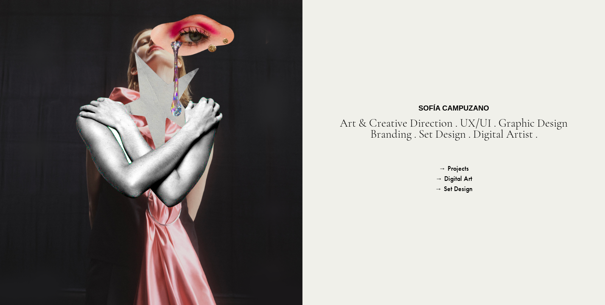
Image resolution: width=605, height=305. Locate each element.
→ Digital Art (454, 179)
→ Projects (454, 168)
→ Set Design (454, 189)
